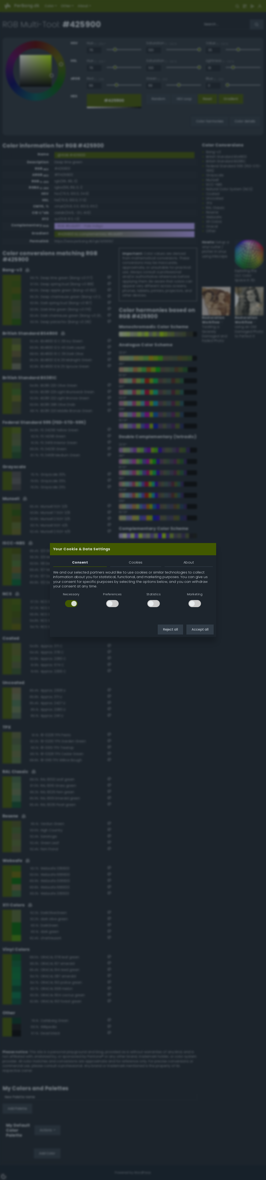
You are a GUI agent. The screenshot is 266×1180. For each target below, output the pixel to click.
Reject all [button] (170, 629)
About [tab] (188, 562)
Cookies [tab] (135, 562)
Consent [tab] (80, 562)
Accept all (200, 629)
